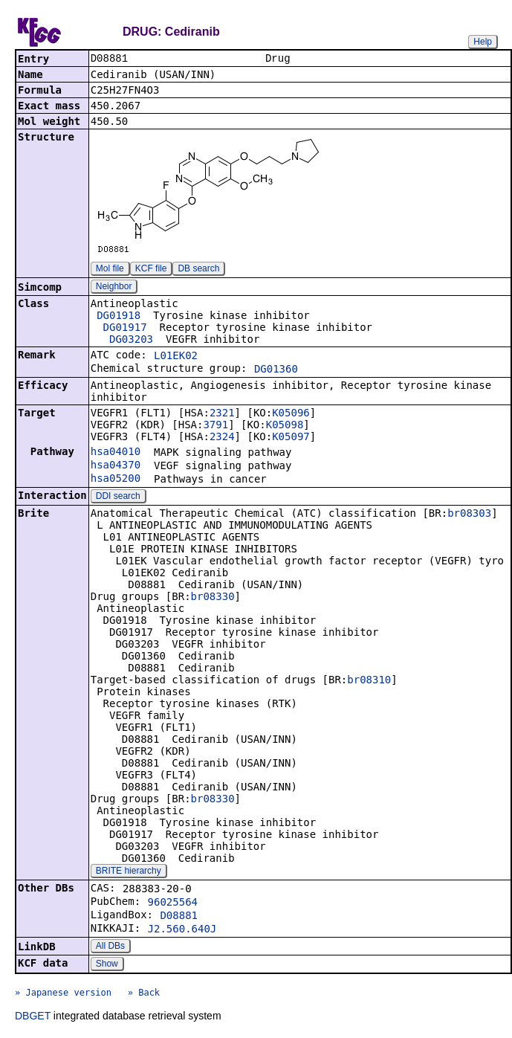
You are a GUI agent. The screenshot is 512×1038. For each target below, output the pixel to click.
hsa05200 (115, 480)
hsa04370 (115, 466)
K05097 (291, 438)
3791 (215, 426)
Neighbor (114, 288)
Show (107, 965)
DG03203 (131, 340)
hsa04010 (115, 453)
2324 (222, 438)
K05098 (285, 426)
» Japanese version (63, 994)
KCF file (151, 270)
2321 (222, 414)
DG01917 (125, 329)
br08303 (469, 514)
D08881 (179, 917)
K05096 (291, 414)
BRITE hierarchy (128, 872)
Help (482, 41)
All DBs (110, 947)
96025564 (173, 903)
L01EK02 (176, 357)
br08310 (369, 681)
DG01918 (118, 317)
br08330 (213, 598)
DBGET (33, 1017)
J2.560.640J (182, 930)
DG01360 (276, 370)
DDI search (118, 497)
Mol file (110, 270)
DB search (198, 270)
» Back (144, 994)
